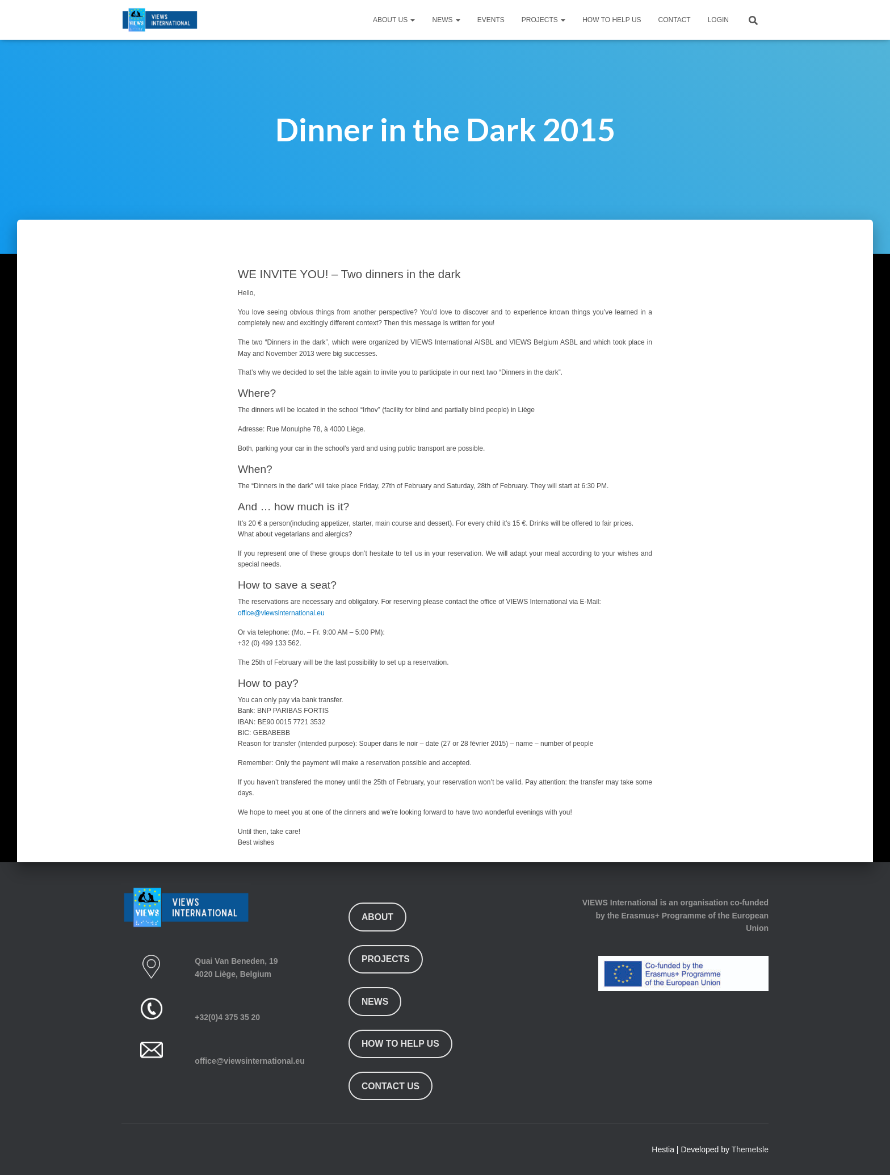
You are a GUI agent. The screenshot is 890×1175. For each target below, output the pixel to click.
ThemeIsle (750, 1149)
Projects (543, 20)
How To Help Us (611, 20)
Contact (674, 20)
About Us (394, 20)
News (446, 20)
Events (491, 20)
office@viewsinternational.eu (281, 613)
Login (718, 20)
